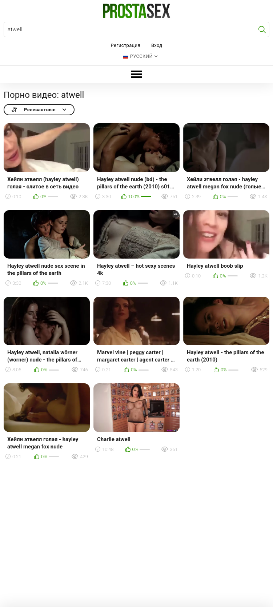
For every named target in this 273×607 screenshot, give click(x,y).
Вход (156, 45)
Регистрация (125, 45)
